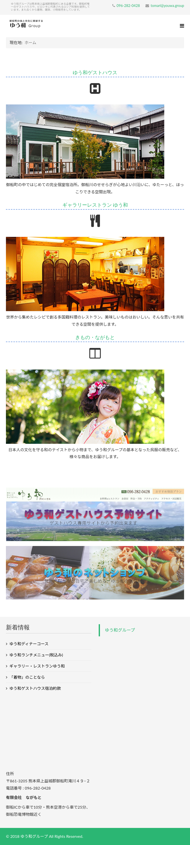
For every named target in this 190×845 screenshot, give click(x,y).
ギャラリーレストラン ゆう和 (95, 204)
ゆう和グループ (120, 630)
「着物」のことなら (27, 677)
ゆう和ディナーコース (28, 643)
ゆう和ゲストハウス (95, 72)
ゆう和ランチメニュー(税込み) (36, 654)
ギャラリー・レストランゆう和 (37, 666)
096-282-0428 (128, 5)
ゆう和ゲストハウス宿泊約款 (35, 688)
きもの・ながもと (95, 337)
